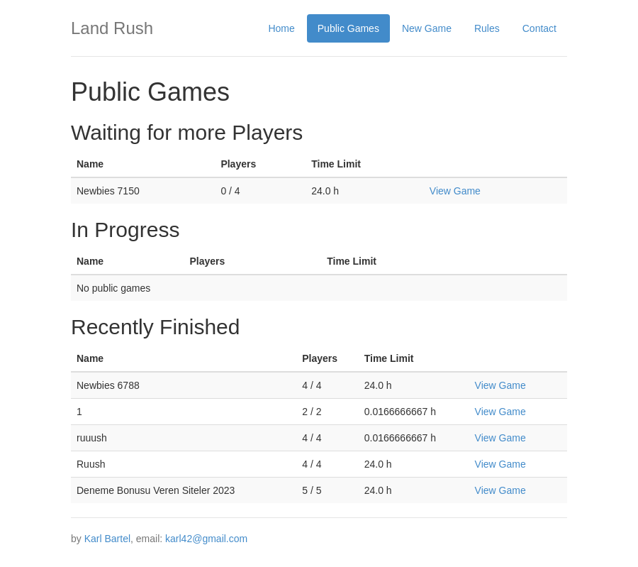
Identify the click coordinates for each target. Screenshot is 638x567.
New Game (427, 28)
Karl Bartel (107, 538)
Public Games (348, 28)
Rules (487, 28)
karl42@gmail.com (206, 538)
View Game (455, 191)
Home (281, 28)
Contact (539, 28)
